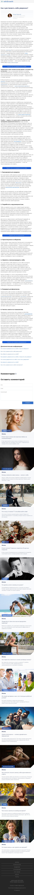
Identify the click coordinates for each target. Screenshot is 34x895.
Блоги (17, 874)
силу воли (23, 296)
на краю (5, 578)
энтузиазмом (17, 141)
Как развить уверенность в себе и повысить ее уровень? (16, 356)
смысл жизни (6, 430)
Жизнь (4, 434)
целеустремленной (6, 296)
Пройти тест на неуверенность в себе (16, 168)
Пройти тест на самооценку (16, 235)
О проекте (17, 890)
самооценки (4, 84)
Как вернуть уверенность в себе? (10, 362)
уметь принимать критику (22, 86)
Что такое (17, 872)
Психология (17, 864)
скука (4, 804)
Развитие (17, 867)
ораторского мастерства (12, 187)
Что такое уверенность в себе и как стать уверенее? (15, 359)
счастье (5, 542)
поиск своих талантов (24, 114)
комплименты (29, 280)
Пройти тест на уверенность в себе (16, 66)
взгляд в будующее (8, 766)
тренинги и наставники (9, 690)
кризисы (5, 505)
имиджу (3, 81)
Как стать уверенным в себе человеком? (12, 364)
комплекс (8, 50)
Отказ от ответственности (17, 885)
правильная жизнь (8, 841)
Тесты (17, 876)
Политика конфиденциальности (17, 887)
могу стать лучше (13, 62)
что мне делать (7, 468)
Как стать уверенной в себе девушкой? (11, 351)
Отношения (17, 869)
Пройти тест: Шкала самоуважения (16, 342)
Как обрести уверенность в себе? (10, 354)
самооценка (6, 728)
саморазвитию (28, 313)
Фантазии (18, 182)
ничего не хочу (7, 615)
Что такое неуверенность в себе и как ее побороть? (15, 348)
